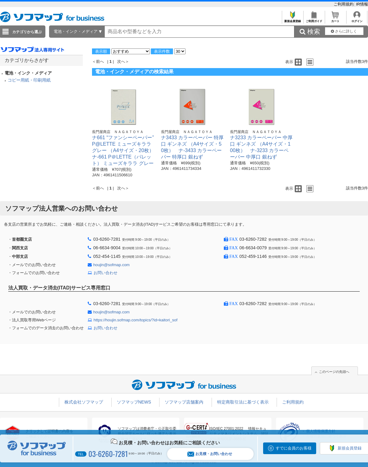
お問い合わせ (105, 272)
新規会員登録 (292, 19)
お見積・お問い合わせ (209, 454)
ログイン (357, 19)
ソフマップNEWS (134, 402)
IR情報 (362, 4)
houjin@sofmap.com (111, 264)
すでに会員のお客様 (294, 448)
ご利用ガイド (314, 19)
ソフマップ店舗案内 (184, 402)
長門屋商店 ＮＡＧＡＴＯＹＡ (118, 132)
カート (335, 19)
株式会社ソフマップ (83, 402)
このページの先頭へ (334, 371)
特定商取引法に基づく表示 (243, 402)
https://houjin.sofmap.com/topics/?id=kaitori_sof (136, 320)
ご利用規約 (344, 4)
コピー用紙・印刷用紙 (29, 80)
